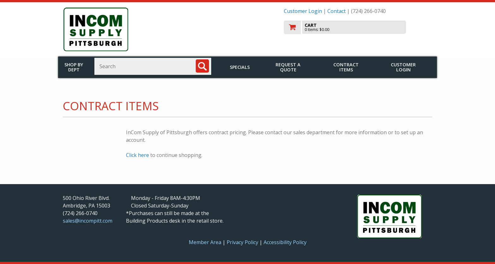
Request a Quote (288, 67)
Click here (137, 155)
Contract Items (346, 67)
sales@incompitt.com (87, 220)
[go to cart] (358, 27)
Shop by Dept (73, 67)
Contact (336, 11)
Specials (240, 67)
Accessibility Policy (285, 242)
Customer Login (303, 11)
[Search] (202, 66)
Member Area (205, 242)
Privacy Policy (243, 242)
